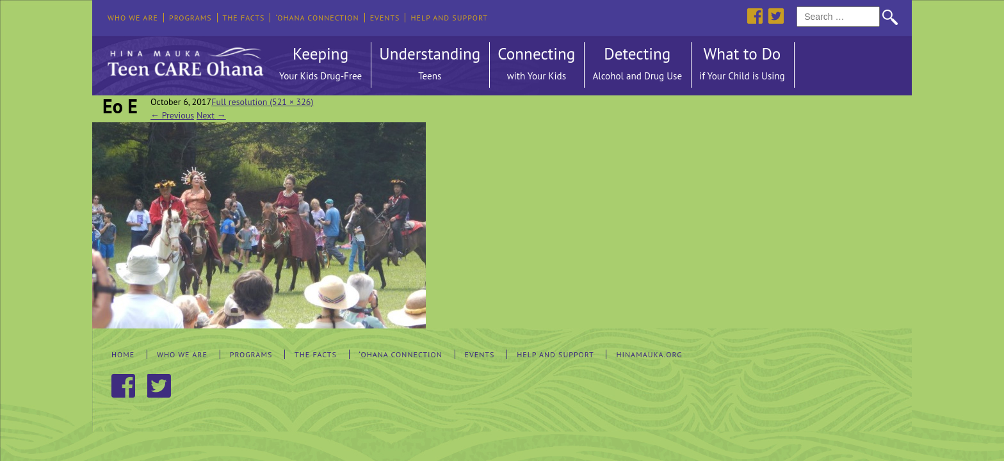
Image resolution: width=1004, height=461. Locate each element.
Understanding (429, 65)
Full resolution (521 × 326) (262, 102)
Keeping (320, 65)
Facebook (755, 16)
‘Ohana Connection (317, 17)
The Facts (244, 17)
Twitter (776, 16)
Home (122, 354)
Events (385, 17)
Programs (190, 17)
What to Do (742, 65)
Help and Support (449, 17)
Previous (172, 115)
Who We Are (133, 17)
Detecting (637, 65)
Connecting (536, 65)
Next (211, 115)
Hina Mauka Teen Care (183, 58)
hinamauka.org (649, 354)
